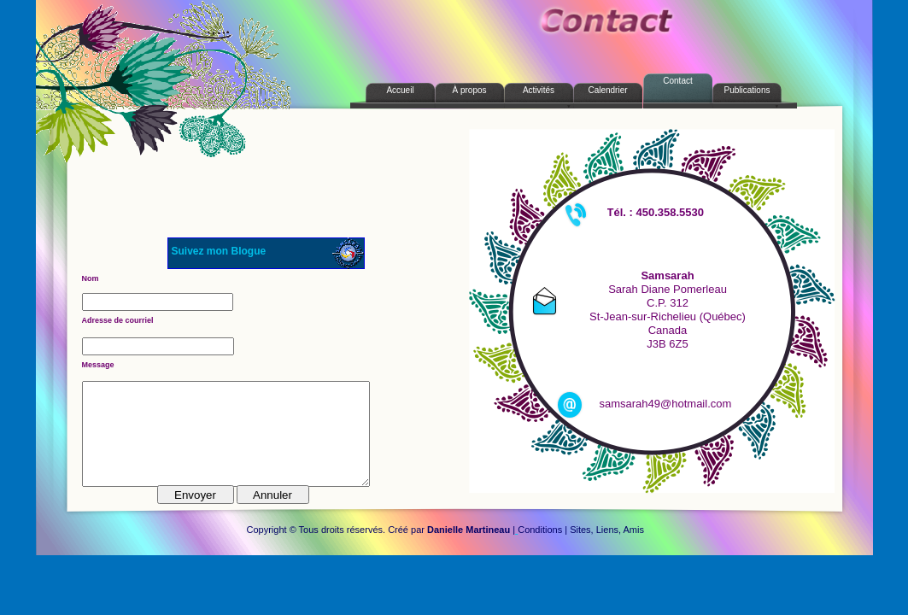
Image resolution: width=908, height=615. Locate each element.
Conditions (540, 529)
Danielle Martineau (468, 529)
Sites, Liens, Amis (607, 529)
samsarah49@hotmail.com (666, 403)
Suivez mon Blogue (219, 251)
